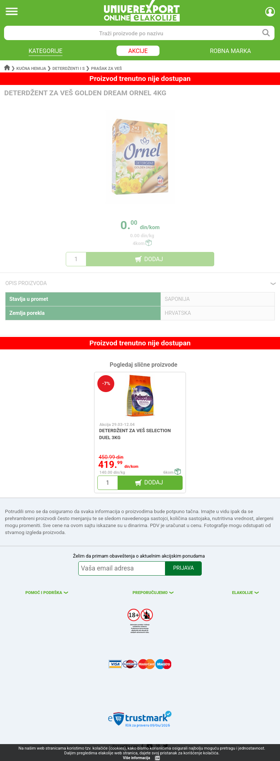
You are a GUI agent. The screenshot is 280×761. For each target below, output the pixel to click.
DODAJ (153, 259)
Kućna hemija (31, 68)
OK (157, 758)
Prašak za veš (106, 68)
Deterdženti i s (69, 68)
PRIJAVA (183, 568)
